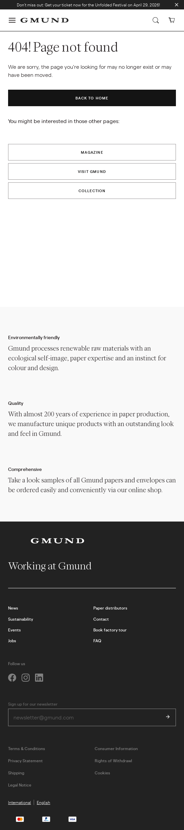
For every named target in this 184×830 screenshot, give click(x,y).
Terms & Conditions (26, 748)
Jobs (12, 640)
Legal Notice (19, 785)
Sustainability (20, 619)
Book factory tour (110, 629)
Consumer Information (116, 748)
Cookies (102, 772)
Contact (101, 619)
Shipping (16, 772)
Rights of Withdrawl (113, 760)
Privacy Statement (25, 760)
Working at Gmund (55, 566)
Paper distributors (110, 608)
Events (14, 629)
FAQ (97, 640)
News (13, 608)
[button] (12, 20)
